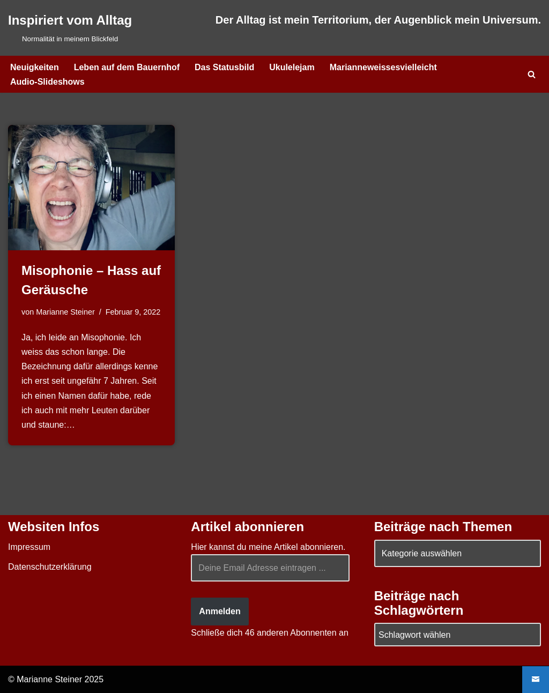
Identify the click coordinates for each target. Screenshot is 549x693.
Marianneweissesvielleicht (383, 67)
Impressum (29, 547)
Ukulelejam (291, 67)
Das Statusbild (224, 67)
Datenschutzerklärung (50, 566)
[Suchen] (532, 74)
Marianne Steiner (65, 312)
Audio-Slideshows (47, 81)
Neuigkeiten (34, 67)
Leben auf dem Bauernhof (127, 67)
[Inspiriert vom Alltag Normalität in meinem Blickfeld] (70, 28)
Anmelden (219, 611)
